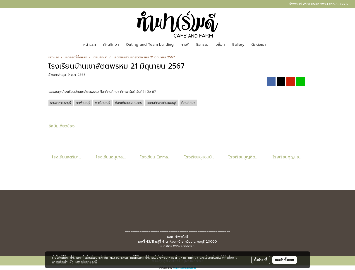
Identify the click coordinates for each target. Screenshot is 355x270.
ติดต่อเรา (258, 44)
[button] (273, 44)
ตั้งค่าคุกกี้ (260, 260)
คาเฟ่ (185, 44)
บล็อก (220, 44)
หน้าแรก (89, 44)
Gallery (238, 44)
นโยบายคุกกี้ (89, 262)
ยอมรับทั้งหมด (284, 260)
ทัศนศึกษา (111, 44)
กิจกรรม (202, 44)
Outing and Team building (150, 44)
